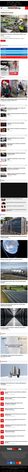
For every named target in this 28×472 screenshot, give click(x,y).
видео (3, 180)
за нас (8, 3)
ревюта (3, 105)
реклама (15, 3)
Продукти (4, 135)
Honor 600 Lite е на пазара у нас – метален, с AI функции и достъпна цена (16, 108)
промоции (4, 150)
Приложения (4, 165)
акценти (3, 214)
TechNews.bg (3, 238)
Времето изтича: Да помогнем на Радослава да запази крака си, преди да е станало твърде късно (14, 100)
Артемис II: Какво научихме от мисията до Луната (11, 259)
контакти (11, 3)
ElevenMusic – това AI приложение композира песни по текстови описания (16, 169)
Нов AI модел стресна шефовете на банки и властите (15, 419)
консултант (4, 120)
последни (4, 389)
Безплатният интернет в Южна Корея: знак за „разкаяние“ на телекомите (14, 403)
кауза (3, 77)
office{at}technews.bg (18, 459)
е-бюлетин (19, 3)
